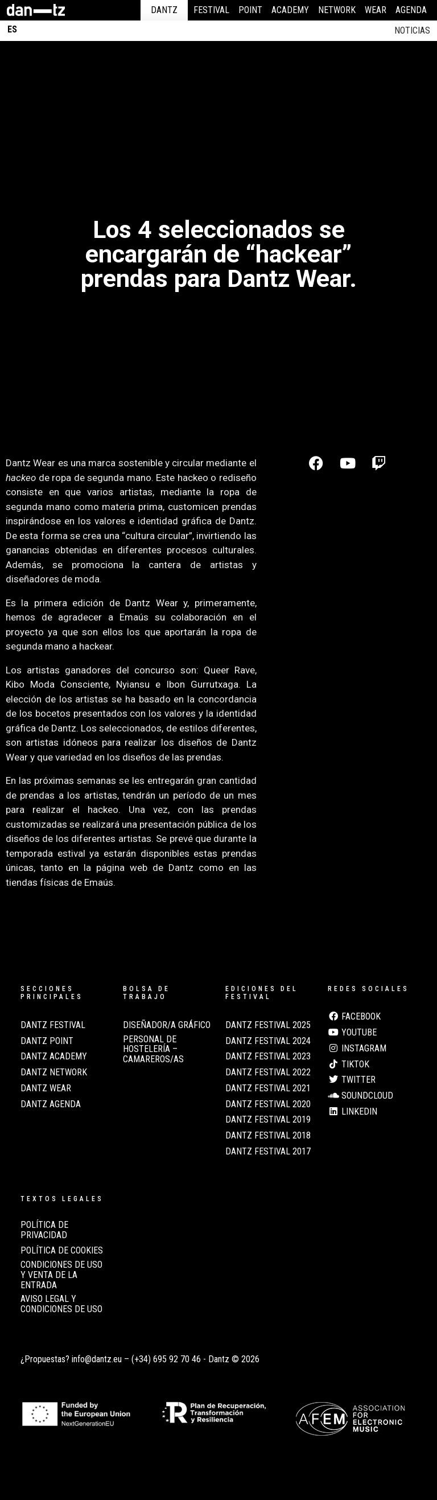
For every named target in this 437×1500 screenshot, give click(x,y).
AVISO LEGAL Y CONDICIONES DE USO (61, 1304)
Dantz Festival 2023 (268, 1056)
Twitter (352, 1080)
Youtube (352, 1033)
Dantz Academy (53, 1056)
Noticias (412, 30)
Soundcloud (360, 1096)
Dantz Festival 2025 (268, 1025)
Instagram (357, 1048)
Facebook (354, 1017)
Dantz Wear (45, 1088)
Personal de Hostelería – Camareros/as (153, 1049)
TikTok (348, 1064)
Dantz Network (53, 1072)
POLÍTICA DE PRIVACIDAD (44, 1230)
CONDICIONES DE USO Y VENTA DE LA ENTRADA (61, 1275)
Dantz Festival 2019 (268, 1120)
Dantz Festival (52, 1025)
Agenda (411, 10)
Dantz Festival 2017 (268, 1151)
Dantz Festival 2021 (268, 1088)
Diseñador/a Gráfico (167, 1025)
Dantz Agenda (50, 1104)
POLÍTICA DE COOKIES (61, 1251)
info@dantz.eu (97, 1359)
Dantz (164, 10)
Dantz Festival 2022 (268, 1072)
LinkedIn (352, 1112)
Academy (290, 10)
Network (337, 10)
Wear (375, 10)
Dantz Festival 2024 (268, 1041)
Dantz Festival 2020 (268, 1104)
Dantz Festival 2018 (268, 1136)
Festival (211, 10)
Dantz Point (46, 1041)
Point (250, 10)
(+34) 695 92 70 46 (166, 1359)
